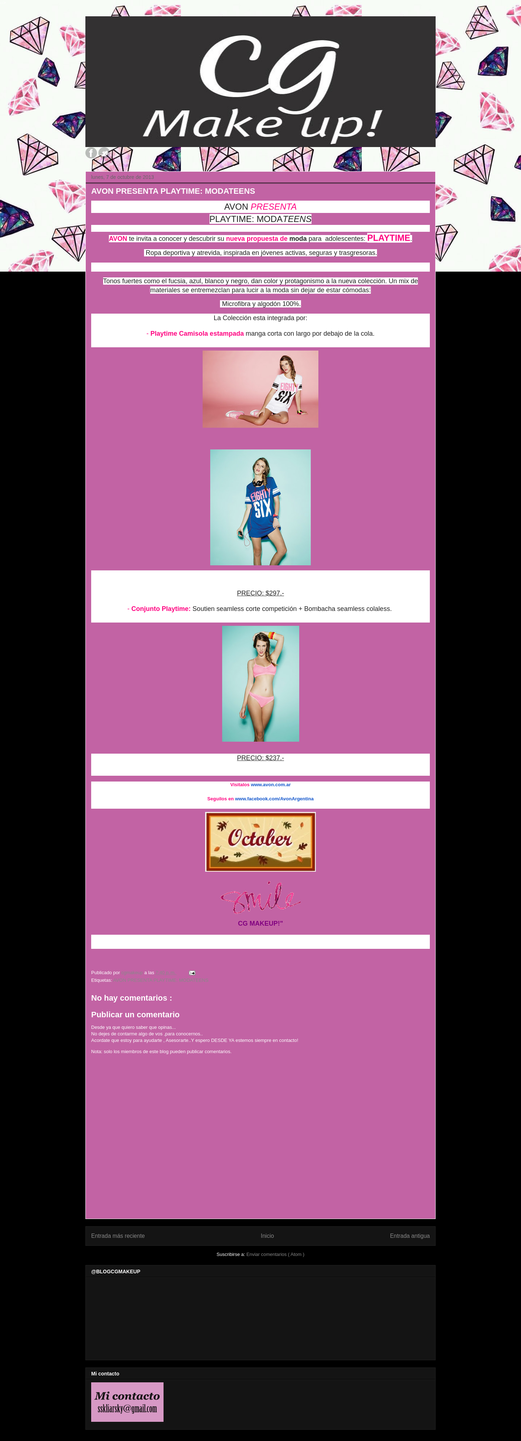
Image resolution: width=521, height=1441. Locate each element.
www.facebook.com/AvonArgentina (274, 798)
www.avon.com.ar (271, 784)
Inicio (267, 1236)
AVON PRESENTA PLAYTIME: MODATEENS (160, 980)
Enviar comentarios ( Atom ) (275, 1254)
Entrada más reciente (118, 1236)
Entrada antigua (410, 1236)
